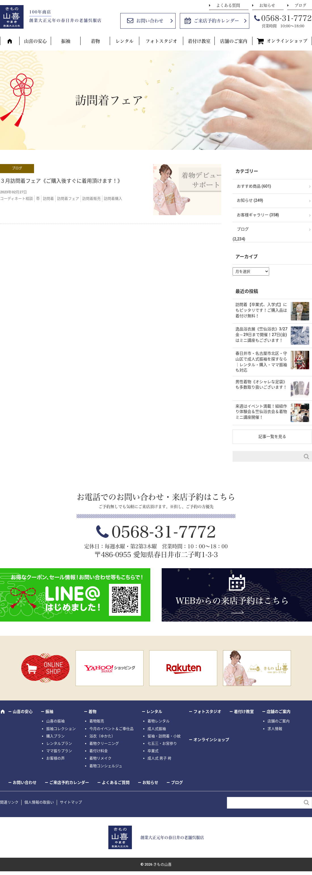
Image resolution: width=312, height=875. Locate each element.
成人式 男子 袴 (159, 758)
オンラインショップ (287, 41)
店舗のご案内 (233, 41)
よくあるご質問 (116, 782)
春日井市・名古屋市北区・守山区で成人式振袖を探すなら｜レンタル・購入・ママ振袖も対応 (261, 361)
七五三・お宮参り (162, 743)
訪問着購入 (113, 198)
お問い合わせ (149, 20)
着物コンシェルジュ (105, 766)
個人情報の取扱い (39, 802)
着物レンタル (158, 721)
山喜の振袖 (55, 721)
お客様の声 (55, 758)
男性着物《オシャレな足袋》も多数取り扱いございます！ (261, 384)
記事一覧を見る (272, 436)
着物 (95, 41)
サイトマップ (71, 802)
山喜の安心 (35, 41)
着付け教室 (199, 41)
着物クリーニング (104, 743)
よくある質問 (228, 5)
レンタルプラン (59, 743)
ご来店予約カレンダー (216, 20)
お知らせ (267, 5)
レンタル (124, 41)
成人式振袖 (156, 729)
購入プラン (55, 736)
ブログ (300, 5)
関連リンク (9, 802)
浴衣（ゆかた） (102, 736)
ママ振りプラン (59, 751)
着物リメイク (100, 758)
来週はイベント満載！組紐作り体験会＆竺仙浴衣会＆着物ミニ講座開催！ (261, 411)
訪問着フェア (68, 198)
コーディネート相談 (16, 198)
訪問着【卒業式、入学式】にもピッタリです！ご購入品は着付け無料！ (261, 310)
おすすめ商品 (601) (254, 186)
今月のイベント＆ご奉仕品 (111, 729)
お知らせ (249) (250, 200)
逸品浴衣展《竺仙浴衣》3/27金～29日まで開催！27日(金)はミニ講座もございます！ (261, 334)
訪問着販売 (91, 198)
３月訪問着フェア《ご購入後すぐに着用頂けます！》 (61, 181)
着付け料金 (98, 751)
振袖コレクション (61, 729)
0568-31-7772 (286, 18)
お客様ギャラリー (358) (258, 215)
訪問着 (48, 198)
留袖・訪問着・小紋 (164, 736)
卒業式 (153, 751)
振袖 (65, 41)
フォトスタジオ (161, 41)
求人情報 (274, 729)
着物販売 (96, 721)
